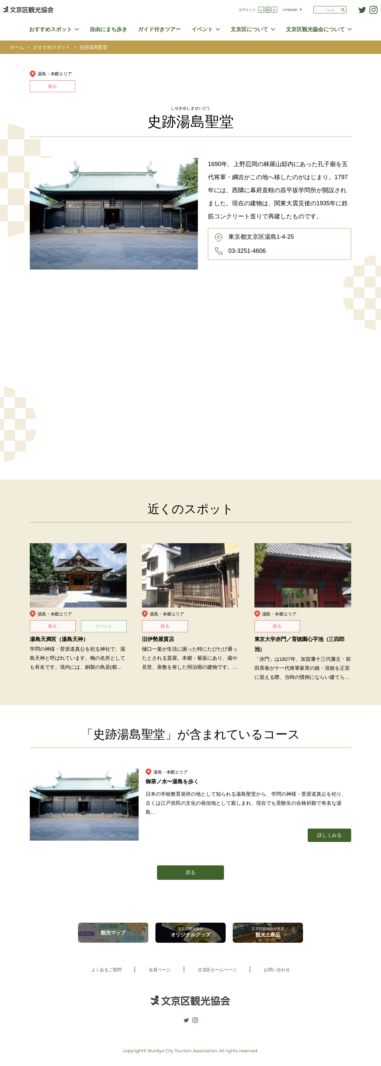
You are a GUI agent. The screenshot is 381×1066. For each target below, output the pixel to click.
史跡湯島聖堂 (93, 47)
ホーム (17, 47)
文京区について (249, 29)
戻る (190, 872)
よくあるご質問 (106, 969)
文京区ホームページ (217, 969)
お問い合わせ (277, 969)
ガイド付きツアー (159, 29)
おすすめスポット (50, 29)
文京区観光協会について (315, 29)
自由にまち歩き (108, 29)
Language (290, 9)
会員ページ (159, 969)
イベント (202, 29)
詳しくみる (329, 835)
